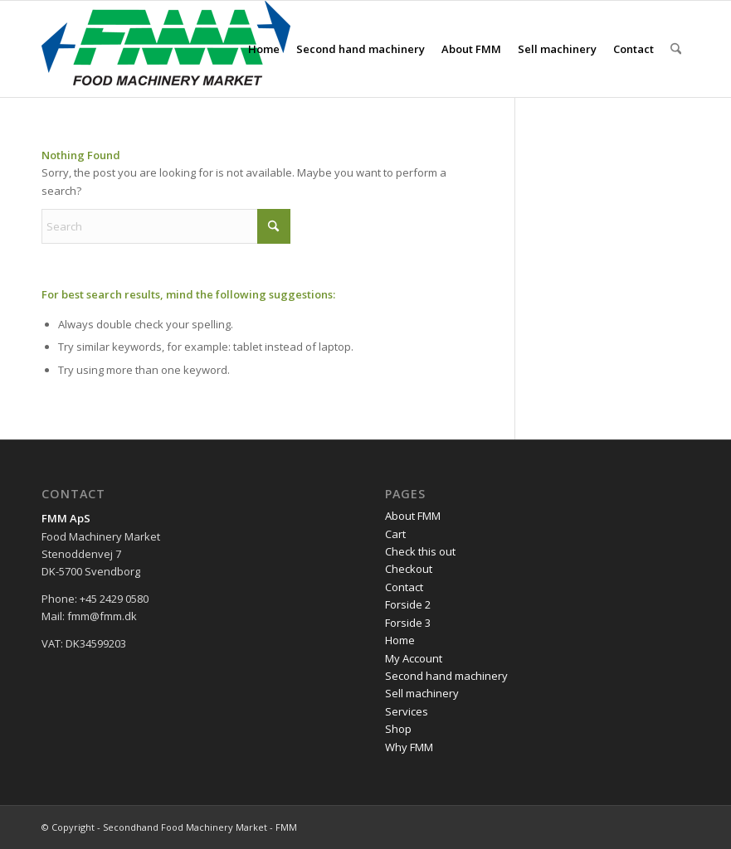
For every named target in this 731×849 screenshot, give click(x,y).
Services (406, 711)
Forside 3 (408, 622)
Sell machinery (422, 693)
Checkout (408, 568)
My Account (413, 658)
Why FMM (409, 747)
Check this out (420, 551)
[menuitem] (264, 49)
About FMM (413, 515)
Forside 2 (408, 604)
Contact (404, 587)
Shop (398, 728)
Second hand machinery (446, 675)
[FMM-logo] (165, 49)
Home (400, 640)
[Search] (676, 49)
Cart (395, 533)
